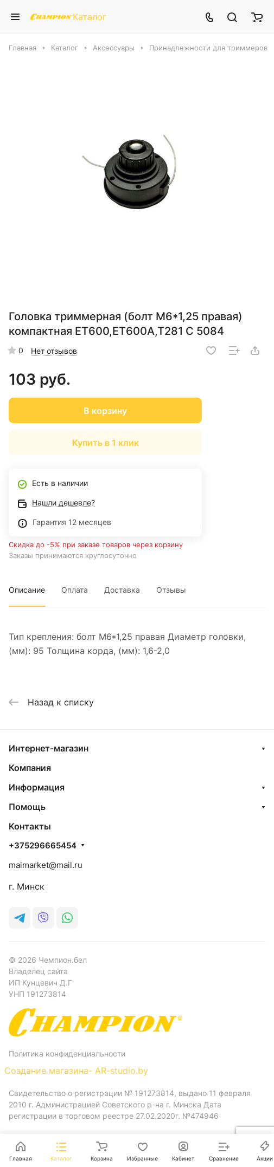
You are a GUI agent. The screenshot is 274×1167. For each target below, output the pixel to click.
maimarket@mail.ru (45, 865)
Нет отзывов (54, 350)
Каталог (89, 16)
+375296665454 (43, 846)
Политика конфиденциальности (67, 1053)
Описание (27, 589)
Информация (37, 787)
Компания (30, 767)
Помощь (27, 806)
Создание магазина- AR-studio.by (76, 1070)
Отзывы (171, 589)
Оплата (74, 589)
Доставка (122, 589)
